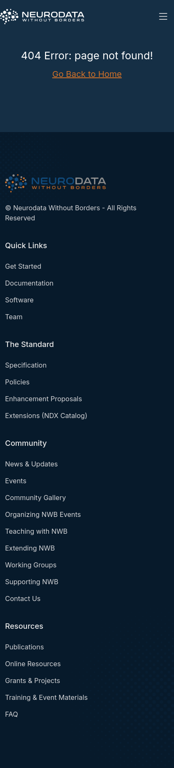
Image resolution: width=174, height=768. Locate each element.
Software (19, 300)
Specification (26, 365)
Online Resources (33, 663)
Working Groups (30, 565)
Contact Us (22, 598)
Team (14, 316)
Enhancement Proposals (43, 399)
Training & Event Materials (46, 697)
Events (16, 481)
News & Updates (31, 464)
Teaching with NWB (36, 531)
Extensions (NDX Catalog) (46, 415)
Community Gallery (35, 497)
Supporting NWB (31, 581)
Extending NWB (30, 548)
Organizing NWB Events (43, 514)
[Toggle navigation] (163, 16)
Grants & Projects (32, 680)
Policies (17, 382)
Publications (24, 647)
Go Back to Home (87, 74)
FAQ (11, 714)
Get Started (23, 266)
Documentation (29, 283)
